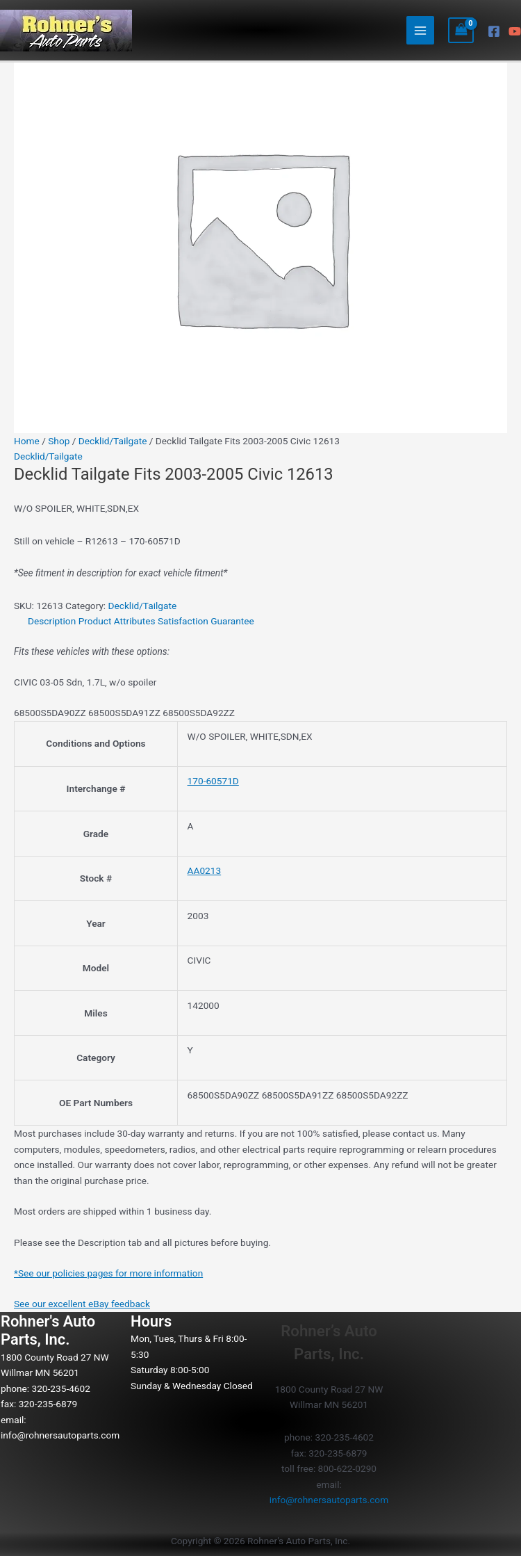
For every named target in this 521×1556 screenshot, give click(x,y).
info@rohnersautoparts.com (60, 1435)
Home (27, 440)
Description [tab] (52, 620)
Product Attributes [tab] (117, 620)
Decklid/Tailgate (112, 440)
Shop (58, 440)
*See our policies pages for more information (108, 1273)
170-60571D (213, 780)
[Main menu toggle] (420, 30)
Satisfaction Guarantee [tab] (206, 620)
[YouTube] (514, 31)
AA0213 (205, 870)
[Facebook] (494, 31)
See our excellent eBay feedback (82, 1303)
